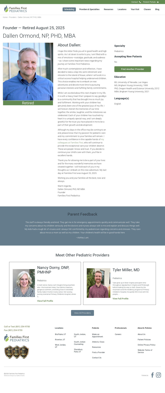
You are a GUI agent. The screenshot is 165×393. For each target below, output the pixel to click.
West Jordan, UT (60, 346)
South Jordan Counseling (79, 343)
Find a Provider (98, 352)
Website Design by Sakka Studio (14, 375)
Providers (12, 17)
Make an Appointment (97, 335)
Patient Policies (144, 340)
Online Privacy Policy (146, 345)
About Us (141, 334)
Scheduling (69, 9)
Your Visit (135, 9)
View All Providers (82, 313)
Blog (157, 9)
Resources (108, 9)
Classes (147, 9)
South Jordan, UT (80, 335)
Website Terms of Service (145, 351)
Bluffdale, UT (60, 334)
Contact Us (96, 358)
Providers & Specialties (89, 9)
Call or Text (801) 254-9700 (17, 326)
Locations (122, 9)
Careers (118, 334)
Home (5, 17)
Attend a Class (98, 342)
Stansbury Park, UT (78, 350)
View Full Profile (45, 301)
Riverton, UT (60, 340)
